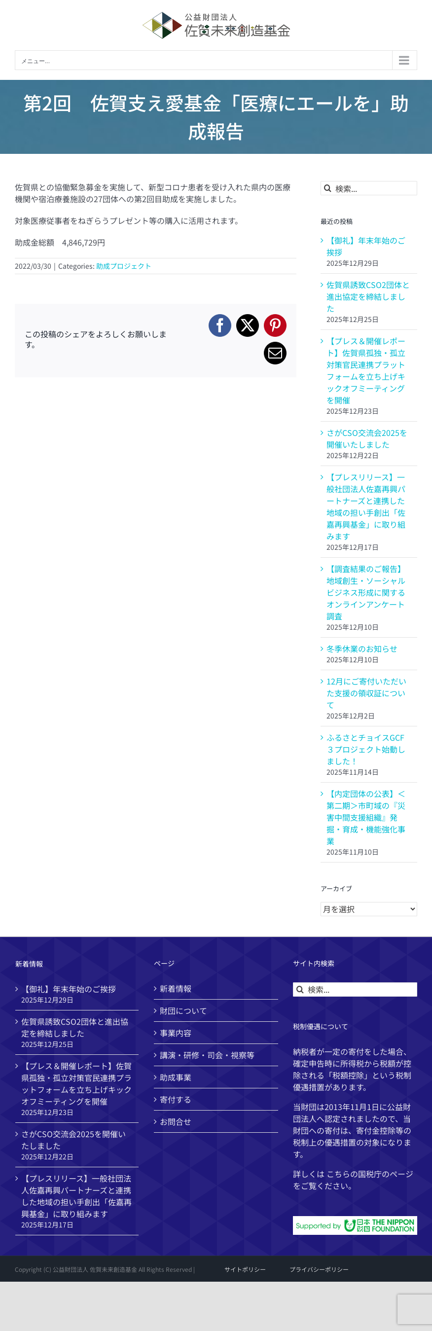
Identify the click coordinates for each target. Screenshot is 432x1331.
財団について (183, 1010)
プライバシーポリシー (319, 1269)
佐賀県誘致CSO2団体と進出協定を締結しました (368, 296)
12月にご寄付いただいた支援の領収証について (366, 693)
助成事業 (175, 1077)
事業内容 (175, 1033)
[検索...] (369, 188)
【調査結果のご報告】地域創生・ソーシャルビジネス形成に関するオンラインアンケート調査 (365, 592)
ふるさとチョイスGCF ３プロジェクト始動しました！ (365, 749)
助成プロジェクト (123, 266)
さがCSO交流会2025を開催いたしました (366, 438)
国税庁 (370, 1174)
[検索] (328, 188)
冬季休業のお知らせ (361, 648)
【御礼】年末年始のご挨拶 (68, 989)
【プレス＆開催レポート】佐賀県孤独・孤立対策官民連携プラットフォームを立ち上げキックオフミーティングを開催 (365, 370)
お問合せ (175, 1121)
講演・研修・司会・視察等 (207, 1055)
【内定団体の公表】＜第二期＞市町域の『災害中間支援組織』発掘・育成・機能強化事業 (365, 817)
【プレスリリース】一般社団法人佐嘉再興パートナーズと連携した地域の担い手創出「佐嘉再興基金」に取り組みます (365, 506)
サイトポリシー (245, 1269)
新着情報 (175, 988)
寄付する (175, 1099)
